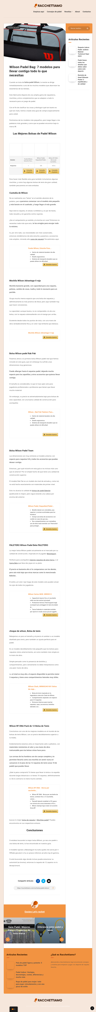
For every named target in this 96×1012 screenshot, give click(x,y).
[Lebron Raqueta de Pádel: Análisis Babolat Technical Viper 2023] (72, 50)
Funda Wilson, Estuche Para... (39, 248)
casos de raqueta (37, 239)
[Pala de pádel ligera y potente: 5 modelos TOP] (10, 965)
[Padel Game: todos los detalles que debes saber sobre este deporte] (72, 63)
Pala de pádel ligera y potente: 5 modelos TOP (29, 964)
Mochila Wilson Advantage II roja (41, 333)
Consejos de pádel (54, 12)
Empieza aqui (38, 12)
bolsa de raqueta (28, 820)
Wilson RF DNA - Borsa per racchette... (38, 789)
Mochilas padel (43, 820)
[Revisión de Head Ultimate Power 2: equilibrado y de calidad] (72, 78)
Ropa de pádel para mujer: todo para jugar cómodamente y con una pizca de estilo (30, 984)
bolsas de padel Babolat (41, 490)
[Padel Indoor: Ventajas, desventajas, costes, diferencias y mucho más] (10, 975)
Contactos (87, 12)
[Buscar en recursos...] (79, 28)
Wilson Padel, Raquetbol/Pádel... (41, 506)
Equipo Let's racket (35, 911)
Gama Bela (13, 563)
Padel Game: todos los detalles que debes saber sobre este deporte (82, 65)
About (77, 12)
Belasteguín (51, 554)
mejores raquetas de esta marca (42, 560)
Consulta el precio (29, 171)
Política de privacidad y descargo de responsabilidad (55, 1006)
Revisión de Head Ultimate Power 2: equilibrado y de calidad (83, 79)
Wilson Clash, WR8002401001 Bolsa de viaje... (42, 687)
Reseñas (67, 12)
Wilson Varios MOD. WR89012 (40, 594)
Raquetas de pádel (13, 27)
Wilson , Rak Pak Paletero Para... (41, 412)
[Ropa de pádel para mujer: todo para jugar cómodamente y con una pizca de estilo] (10, 984)
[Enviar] (87, 28)
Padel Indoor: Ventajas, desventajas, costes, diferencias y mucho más (29, 974)
